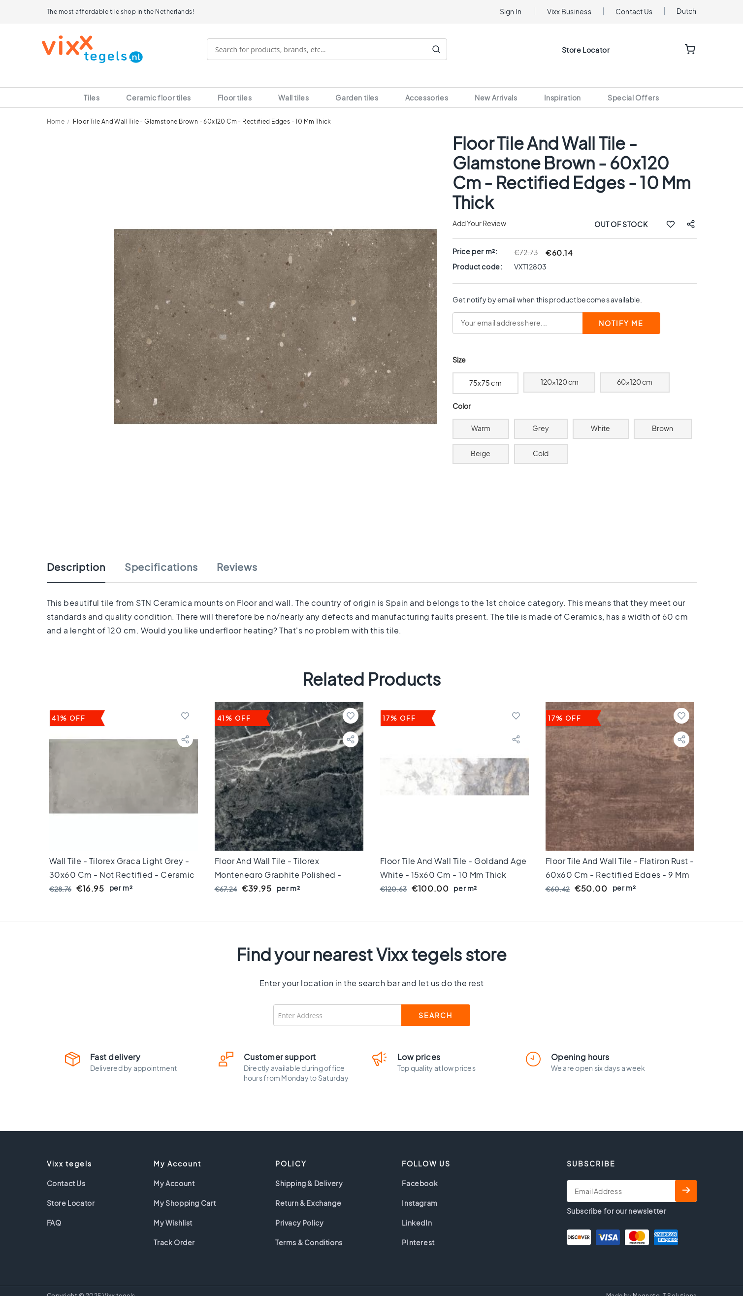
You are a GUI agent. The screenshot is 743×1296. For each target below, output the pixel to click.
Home (56, 109)
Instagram (419, 1191)
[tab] (86, 560)
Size (459, 348)
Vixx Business (569, 11)
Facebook (420, 1171)
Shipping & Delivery (309, 1171)
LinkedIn (417, 1210)
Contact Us (634, 11)
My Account (174, 1171)
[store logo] (97, 49)
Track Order (174, 1230)
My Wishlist (173, 1210)
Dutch (686, 10)
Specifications (161, 555)
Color (461, 394)
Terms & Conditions (309, 1230)
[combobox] (332, 49)
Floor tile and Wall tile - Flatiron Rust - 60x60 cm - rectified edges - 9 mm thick (620, 863)
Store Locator (586, 49)
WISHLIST (660, 50)
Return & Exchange (308, 1191)
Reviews (237, 555)
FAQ (54, 1210)
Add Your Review (479, 211)
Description (76, 555)
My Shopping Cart (185, 1191)
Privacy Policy (299, 1210)
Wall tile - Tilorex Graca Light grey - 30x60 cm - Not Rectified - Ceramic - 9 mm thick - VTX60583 (122, 863)
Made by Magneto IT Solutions (651, 1284)
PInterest (418, 1230)
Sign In (511, 11)
